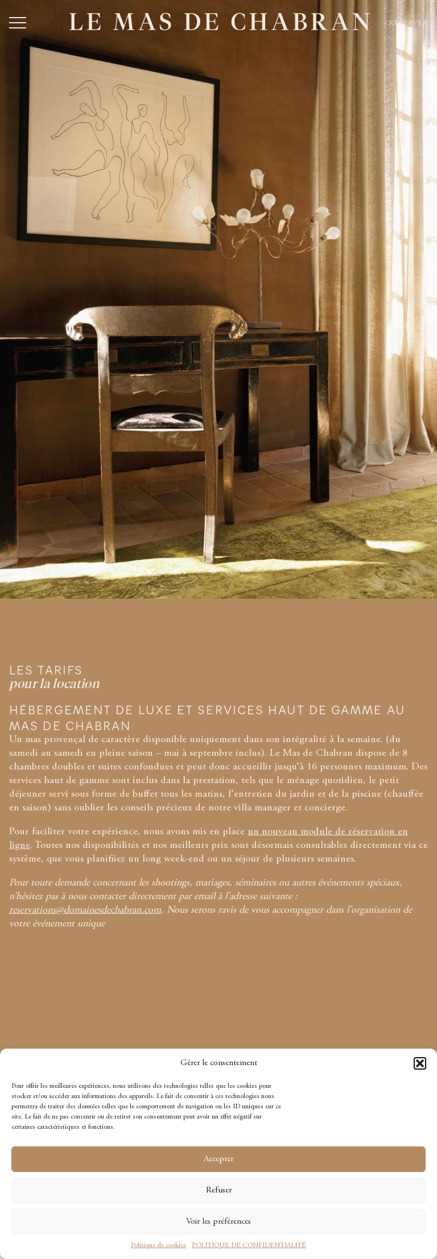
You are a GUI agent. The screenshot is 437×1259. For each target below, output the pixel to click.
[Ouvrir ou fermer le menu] (17, 22)
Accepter (218, 1159)
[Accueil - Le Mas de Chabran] (219, 21)
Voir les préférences (218, 1221)
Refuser (219, 1190)
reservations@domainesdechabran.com (85, 910)
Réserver (408, 23)
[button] (420, 1063)
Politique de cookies (158, 1245)
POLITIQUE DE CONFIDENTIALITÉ (249, 1245)
